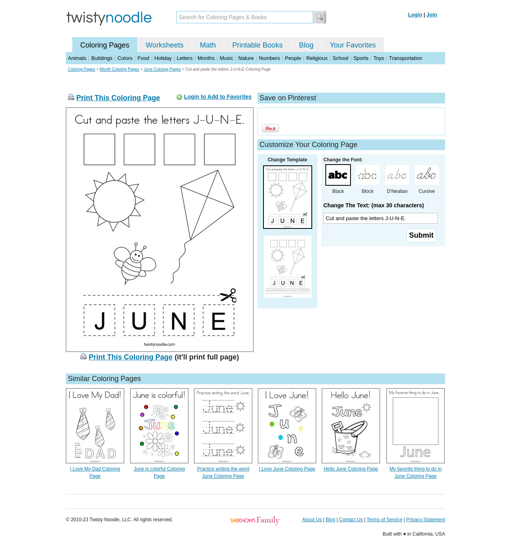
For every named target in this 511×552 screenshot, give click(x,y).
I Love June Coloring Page (287, 469)
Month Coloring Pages (119, 69)
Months (206, 58)
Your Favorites (353, 45)
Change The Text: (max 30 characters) (373, 205)
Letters (185, 58)
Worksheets (165, 45)
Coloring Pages (104, 45)
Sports (360, 58)
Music (226, 58)
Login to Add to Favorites (218, 96)
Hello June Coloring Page (351, 469)
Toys (378, 58)
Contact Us (351, 519)
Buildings (102, 58)
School (341, 58)
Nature (246, 58)
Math (208, 45)
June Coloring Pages (162, 69)
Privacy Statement (425, 519)
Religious (316, 58)
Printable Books (257, 45)
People (293, 58)
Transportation (405, 58)
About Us (312, 519)
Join (431, 15)
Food (143, 58)
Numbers (269, 58)
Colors (125, 58)
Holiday (163, 58)
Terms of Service (384, 519)
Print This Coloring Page (118, 98)
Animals (77, 58)
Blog (306, 45)
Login (415, 15)
